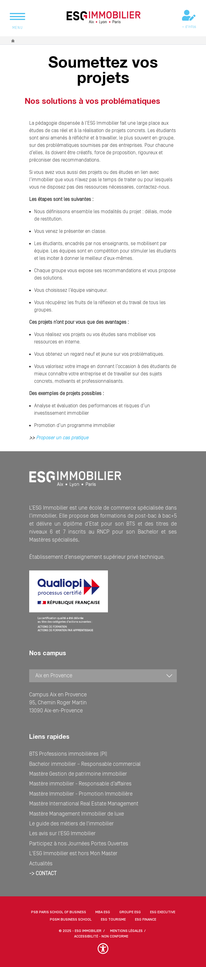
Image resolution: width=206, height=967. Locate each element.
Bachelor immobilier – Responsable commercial (85, 764)
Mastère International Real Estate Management (83, 804)
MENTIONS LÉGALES (126, 931)
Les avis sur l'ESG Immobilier (62, 833)
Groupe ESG (130, 912)
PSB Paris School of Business (58, 912)
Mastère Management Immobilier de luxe (76, 814)
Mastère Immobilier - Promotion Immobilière (81, 794)
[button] (103, 952)
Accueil (13, 40)
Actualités (41, 863)
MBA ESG (102, 912)
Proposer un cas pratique (61, 437)
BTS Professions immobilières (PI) (68, 754)
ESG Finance (145, 920)
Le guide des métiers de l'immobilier (71, 823)
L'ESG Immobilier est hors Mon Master (73, 853)
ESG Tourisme (113, 920)
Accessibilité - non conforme (101, 936)
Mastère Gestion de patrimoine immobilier (78, 774)
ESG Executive (162, 912)
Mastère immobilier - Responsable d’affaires (80, 784)
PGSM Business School (71, 920)
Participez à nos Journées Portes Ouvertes (78, 843)
